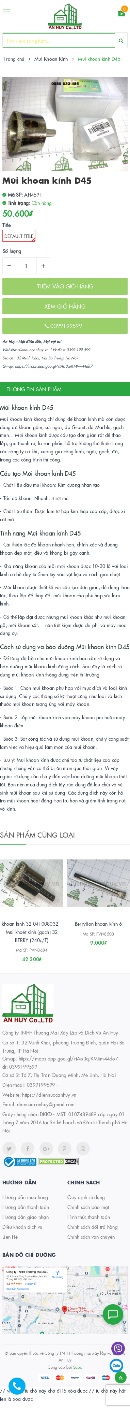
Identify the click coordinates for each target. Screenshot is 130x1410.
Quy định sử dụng (86, 1197)
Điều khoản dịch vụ (22, 1226)
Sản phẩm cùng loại (37, 834)
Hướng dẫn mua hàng (25, 1197)
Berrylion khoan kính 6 (98, 923)
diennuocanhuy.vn (33, 349)
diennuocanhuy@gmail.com (46, 1104)
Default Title (19, 237)
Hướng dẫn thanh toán (25, 1207)
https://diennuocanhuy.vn (49, 1094)
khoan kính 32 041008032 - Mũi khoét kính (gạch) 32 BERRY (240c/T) (31, 931)
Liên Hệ (10, 1236)
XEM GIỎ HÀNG (65, 306)
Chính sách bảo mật (88, 1207)
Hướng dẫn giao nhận (25, 1216)
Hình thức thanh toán (88, 1216)
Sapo (77, 1367)
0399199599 (67, 325)
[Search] (121, 40)
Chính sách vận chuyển (91, 1236)
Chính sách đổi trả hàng (92, 1226)
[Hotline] (20, 1389)
